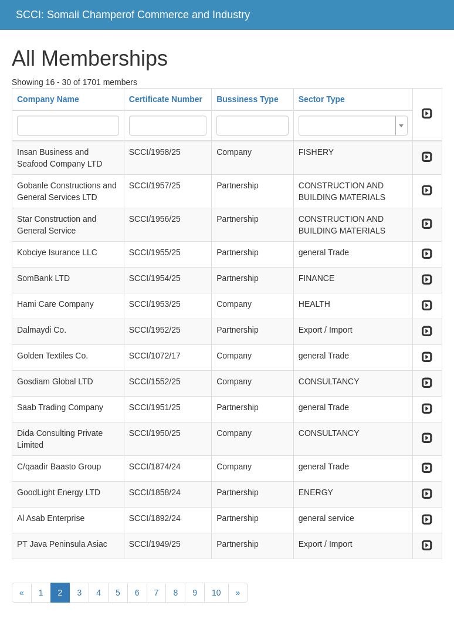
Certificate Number (165, 99)
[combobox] (353, 126)
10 (216, 592)
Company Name (48, 99)
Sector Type (322, 99)
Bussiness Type (247, 99)
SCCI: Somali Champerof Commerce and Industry (133, 15)
